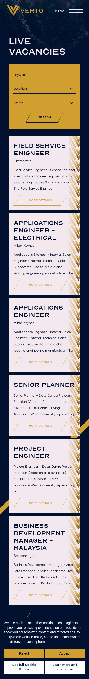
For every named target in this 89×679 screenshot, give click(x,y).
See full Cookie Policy (24, 667)
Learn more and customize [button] (64, 667)
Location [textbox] (20, 88)
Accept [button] (65, 653)
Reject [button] (24, 653)
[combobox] (44, 88)
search (44, 117)
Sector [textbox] (18, 102)
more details (40, 200)
